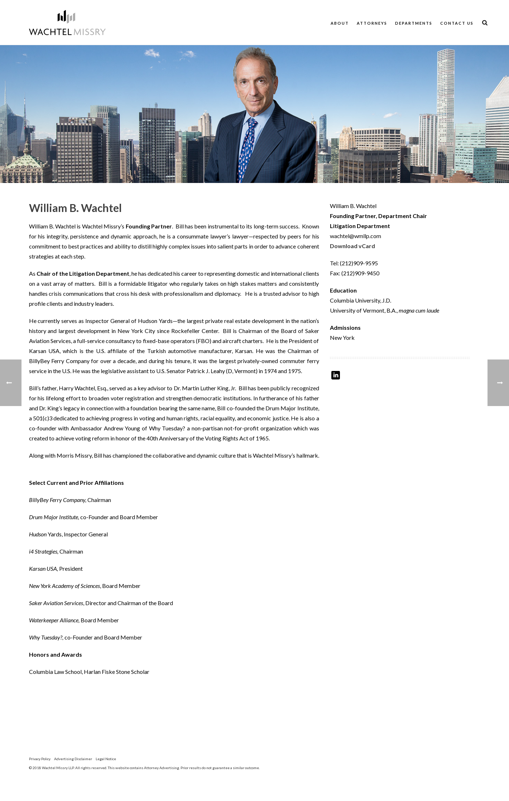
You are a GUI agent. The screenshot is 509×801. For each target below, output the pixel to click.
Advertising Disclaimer (73, 759)
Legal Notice (106, 759)
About (340, 23)
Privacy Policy (40, 759)
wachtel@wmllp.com (355, 235)
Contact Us (457, 23)
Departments (413, 23)
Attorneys (372, 23)
